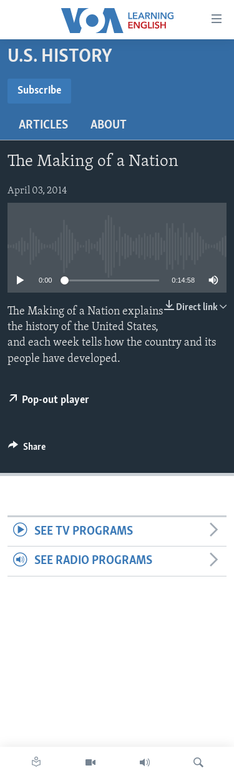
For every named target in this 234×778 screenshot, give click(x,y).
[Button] (27, 450)
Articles (43, 125)
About (108, 125)
